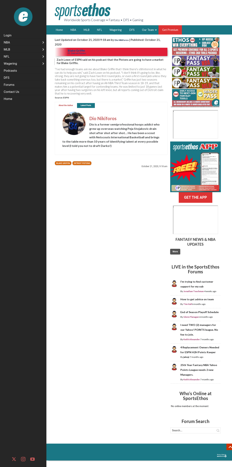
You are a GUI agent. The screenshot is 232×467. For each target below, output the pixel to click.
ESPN (66, 97)
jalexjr (186, 357)
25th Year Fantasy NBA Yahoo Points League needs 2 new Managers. (198, 369)
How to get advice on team (197, 299)
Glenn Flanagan (191, 316)
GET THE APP (195, 197)
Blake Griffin (63, 163)
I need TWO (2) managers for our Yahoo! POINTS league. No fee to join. (199, 329)
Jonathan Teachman (193, 291)
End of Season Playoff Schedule (199, 312)
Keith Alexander (191, 339)
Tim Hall (187, 304)
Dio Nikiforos (122, 40)
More (175, 251)
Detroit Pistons (82, 163)
